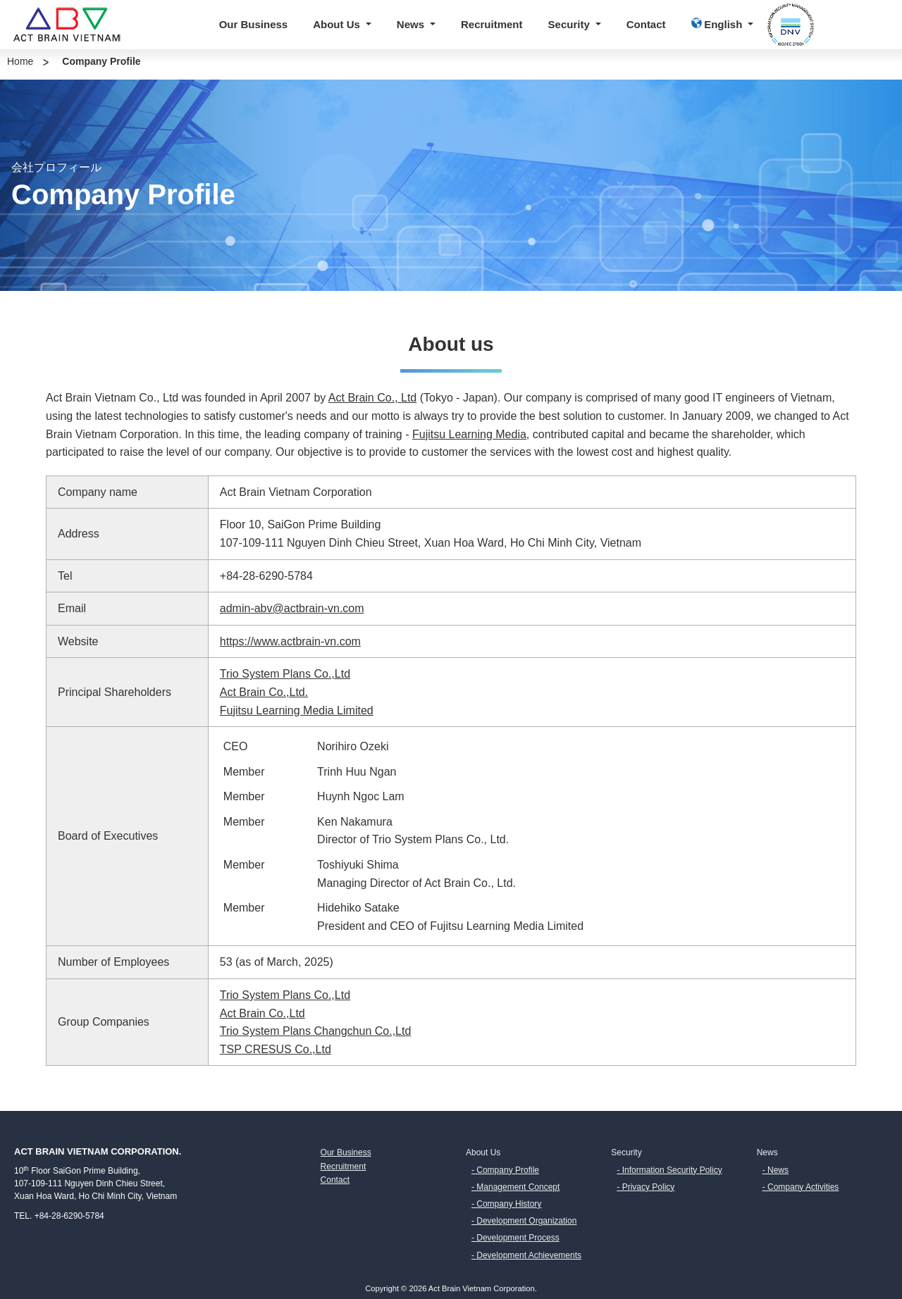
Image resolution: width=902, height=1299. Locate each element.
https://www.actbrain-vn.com (290, 641)
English (718, 24)
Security (570, 24)
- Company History (506, 1204)
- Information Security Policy (669, 1170)
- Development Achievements (526, 1255)
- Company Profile (505, 1170)
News (412, 24)
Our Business (253, 24)
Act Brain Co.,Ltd (262, 1013)
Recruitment (492, 24)
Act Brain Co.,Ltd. (264, 692)
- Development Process (515, 1238)
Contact (646, 24)
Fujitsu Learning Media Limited (296, 710)
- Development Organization (523, 1221)
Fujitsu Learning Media (469, 434)
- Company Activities (800, 1187)
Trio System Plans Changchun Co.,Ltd (316, 1031)
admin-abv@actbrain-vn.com (292, 608)
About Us (338, 24)
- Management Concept (515, 1187)
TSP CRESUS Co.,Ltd (275, 1049)
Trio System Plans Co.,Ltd (285, 674)
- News (775, 1170)
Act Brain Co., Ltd (372, 398)
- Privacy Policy (645, 1187)
